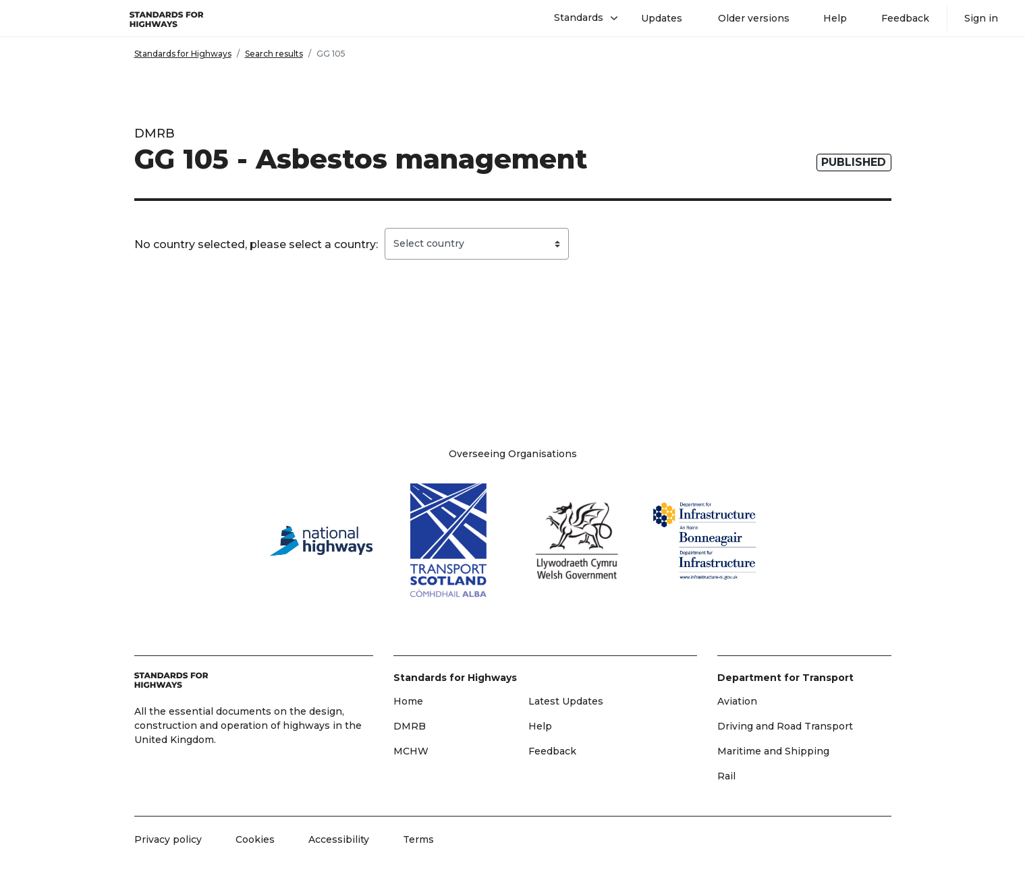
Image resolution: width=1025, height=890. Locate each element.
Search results (274, 54)
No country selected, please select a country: (256, 244)
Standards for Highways (182, 54)
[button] (581, 18)
